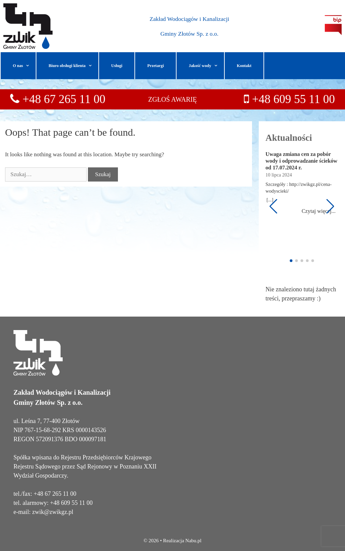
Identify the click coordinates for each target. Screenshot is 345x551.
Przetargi (155, 65)
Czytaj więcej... (319, 211)
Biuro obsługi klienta (73, 65)
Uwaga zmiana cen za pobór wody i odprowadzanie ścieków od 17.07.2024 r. (301, 161)
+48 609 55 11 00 (293, 99)
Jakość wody (206, 65)
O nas (24, 65)
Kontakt (244, 65)
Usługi (116, 65)
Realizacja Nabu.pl (182, 540)
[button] (29, 65)
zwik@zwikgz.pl (52, 512)
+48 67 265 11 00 (62, 99)
